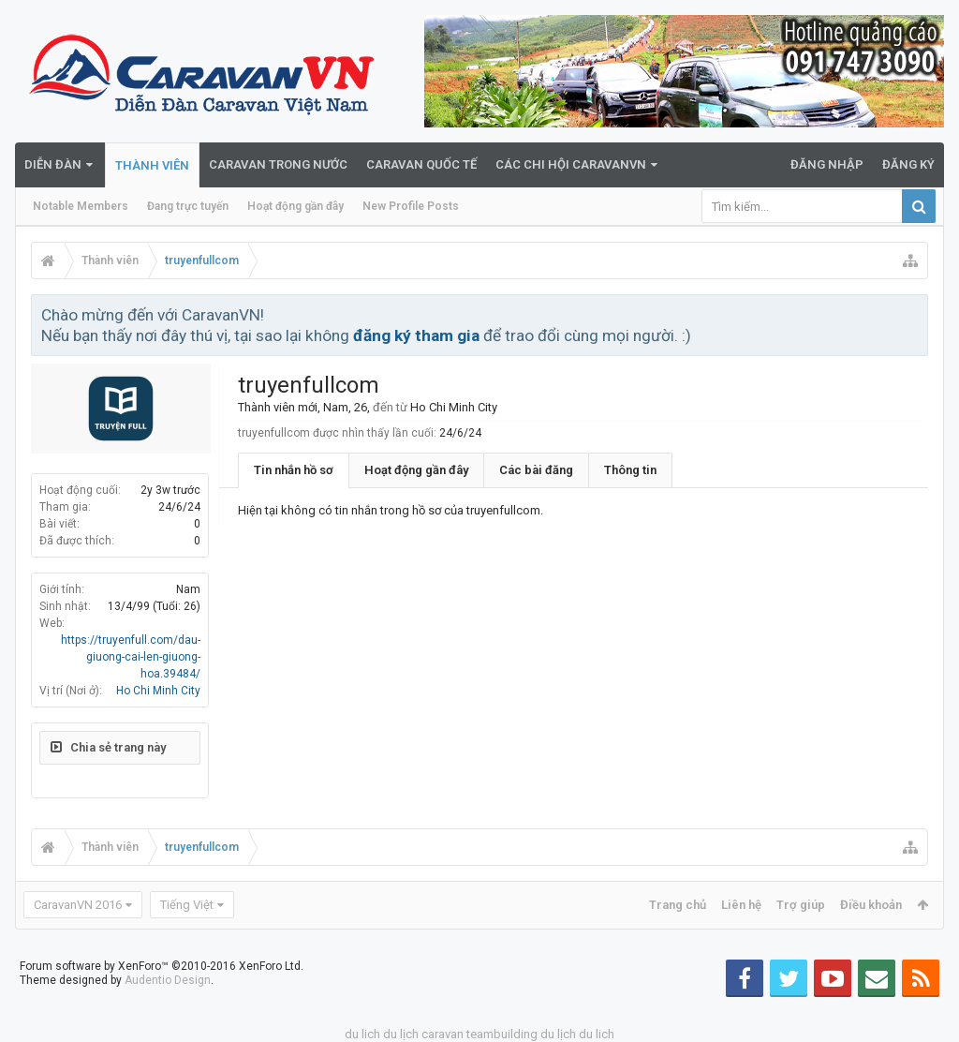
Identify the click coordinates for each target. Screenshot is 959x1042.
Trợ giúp (800, 905)
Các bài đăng (536, 470)
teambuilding (502, 1034)
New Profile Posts (410, 206)
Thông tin (630, 470)
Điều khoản (871, 905)
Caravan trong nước (278, 164)
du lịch (401, 1034)
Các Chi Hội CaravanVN (570, 164)
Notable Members (80, 206)
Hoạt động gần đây (295, 206)
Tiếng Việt (187, 905)
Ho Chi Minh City (158, 690)
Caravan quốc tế (421, 164)
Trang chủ (677, 905)
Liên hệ (741, 905)
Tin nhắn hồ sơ (293, 470)
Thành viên (152, 165)
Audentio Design (168, 980)
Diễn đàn (52, 164)
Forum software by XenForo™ (161, 966)
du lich (362, 1034)
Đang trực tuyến (188, 206)
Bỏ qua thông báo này (914, 313)
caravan (442, 1034)
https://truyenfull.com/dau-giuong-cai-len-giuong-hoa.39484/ (130, 656)
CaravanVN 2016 (78, 905)
